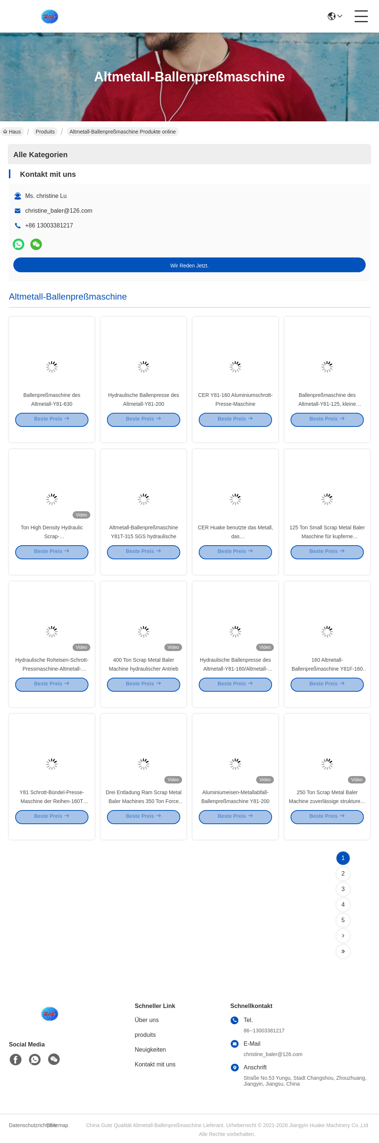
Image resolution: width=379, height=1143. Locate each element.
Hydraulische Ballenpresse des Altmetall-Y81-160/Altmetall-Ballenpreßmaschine (235, 679)
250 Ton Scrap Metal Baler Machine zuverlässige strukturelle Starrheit (327, 811)
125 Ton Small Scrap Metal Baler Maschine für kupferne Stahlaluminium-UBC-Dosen (327, 547)
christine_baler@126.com (59, 211)
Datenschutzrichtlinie (27, 1125)
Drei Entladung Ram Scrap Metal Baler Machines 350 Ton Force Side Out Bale (144, 811)
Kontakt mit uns (155, 1064)
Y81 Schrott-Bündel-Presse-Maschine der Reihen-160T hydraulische (52, 811)
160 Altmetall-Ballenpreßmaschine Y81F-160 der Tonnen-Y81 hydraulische (327, 679)
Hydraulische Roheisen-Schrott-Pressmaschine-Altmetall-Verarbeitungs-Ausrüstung (51, 679)
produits (145, 1035)
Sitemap (58, 1125)
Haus (12, 132)
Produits (45, 132)
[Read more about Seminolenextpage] (343, 936)
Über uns (147, 1020)
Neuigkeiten (150, 1049)
